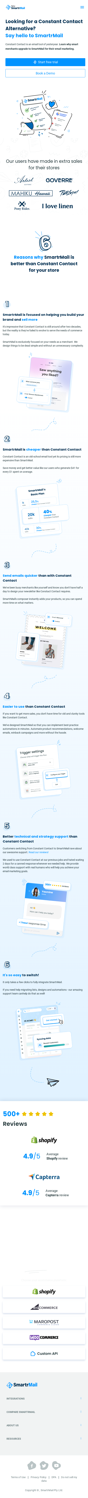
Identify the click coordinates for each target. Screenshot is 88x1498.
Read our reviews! (39, 852)
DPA (54, 1477)
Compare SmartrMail (44, 1412)
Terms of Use (18, 1477)
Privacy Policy (39, 1477)
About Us (44, 1425)
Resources (44, 1438)
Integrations (44, 1398)
